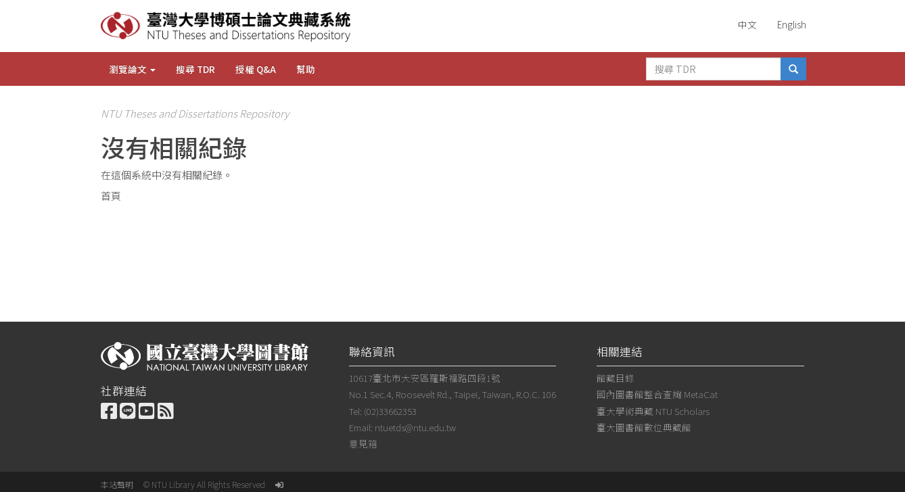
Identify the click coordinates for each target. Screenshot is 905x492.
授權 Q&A (255, 69)
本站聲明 (117, 484)
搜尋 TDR (195, 69)
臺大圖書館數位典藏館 (644, 427)
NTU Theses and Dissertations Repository (195, 113)
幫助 (305, 69)
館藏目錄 (615, 378)
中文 (747, 24)
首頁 (111, 196)
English (791, 24)
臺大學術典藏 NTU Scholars (653, 411)
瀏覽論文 (132, 69)
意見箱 (363, 443)
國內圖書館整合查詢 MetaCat (657, 394)
